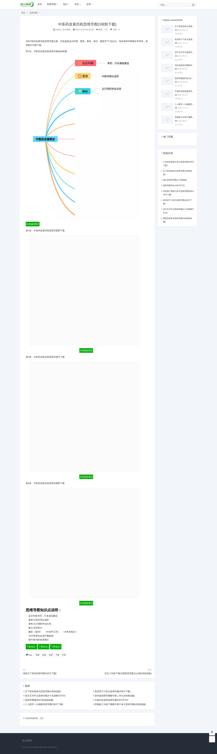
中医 (64, 655)
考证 (77, 4)
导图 (37, 655)
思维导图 (51, 4)
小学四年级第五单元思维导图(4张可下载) (178, 164)
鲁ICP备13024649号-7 (49, 747)
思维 (51, 655)
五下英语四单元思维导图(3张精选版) (177, 173)
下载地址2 (43, 646)
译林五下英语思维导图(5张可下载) (39, 673)
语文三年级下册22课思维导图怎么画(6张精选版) (128, 673)
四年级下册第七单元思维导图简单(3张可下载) (178, 193)
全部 (88, 4)
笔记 (65, 4)
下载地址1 (31, 646)
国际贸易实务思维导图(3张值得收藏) (177, 220)
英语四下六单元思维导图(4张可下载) (177, 202)
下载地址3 (56, 646)
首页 (40, 4)
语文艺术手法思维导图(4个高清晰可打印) (178, 211)
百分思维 (35, 747)
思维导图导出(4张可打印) (174, 185)
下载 (57, 655)
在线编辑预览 (32, 224)
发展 (44, 655)
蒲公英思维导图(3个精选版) (175, 180)
